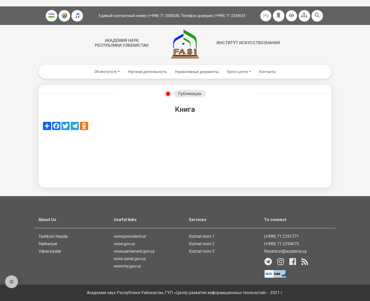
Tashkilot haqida (53, 236)
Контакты (267, 72)
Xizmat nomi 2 (202, 243)
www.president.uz (130, 236)
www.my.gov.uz (127, 266)
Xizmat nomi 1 (202, 236)
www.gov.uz (124, 243)
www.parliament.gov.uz (134, 251)
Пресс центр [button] (237, 72)
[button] (291, 16)
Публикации (189, 93)
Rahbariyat (48, 243)
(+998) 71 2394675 (281, 243)
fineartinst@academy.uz (285, 251)
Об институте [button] (105, 72)
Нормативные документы (197, 72)
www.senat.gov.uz (130, 258)
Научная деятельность (147, 72)
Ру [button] (266, 16)
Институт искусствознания (248, 42)
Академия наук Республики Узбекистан (122, 43)
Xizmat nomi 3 (202, 251)
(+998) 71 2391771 (281, 236)
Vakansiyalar (50, 251)
